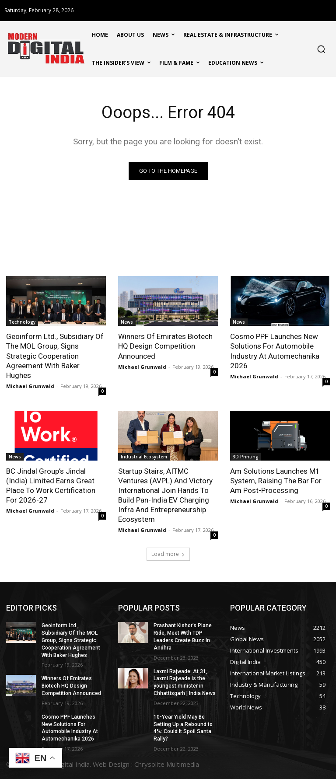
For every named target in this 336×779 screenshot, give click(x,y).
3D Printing (246, 457)
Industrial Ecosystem (144, 457)
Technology (22, 322)
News (127, 322)
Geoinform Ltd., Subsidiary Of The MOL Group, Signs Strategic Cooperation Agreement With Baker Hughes (55, 355)
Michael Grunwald (30, 386)
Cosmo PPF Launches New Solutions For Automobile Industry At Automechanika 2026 (274, 351)
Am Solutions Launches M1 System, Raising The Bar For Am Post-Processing (276, 481)
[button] (321, 48)
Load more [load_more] (168, 554)
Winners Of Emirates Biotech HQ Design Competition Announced (165, 346)
